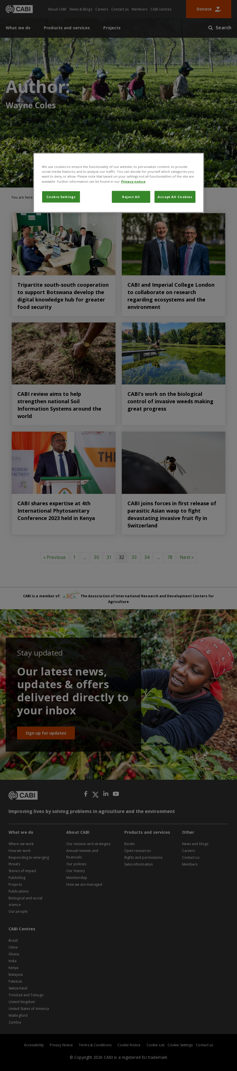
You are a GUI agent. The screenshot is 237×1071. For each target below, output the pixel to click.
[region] (118, 183)
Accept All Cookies (175, 196)
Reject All (131, 196)
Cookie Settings (61, 196)
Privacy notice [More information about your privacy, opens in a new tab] (133, 181)
